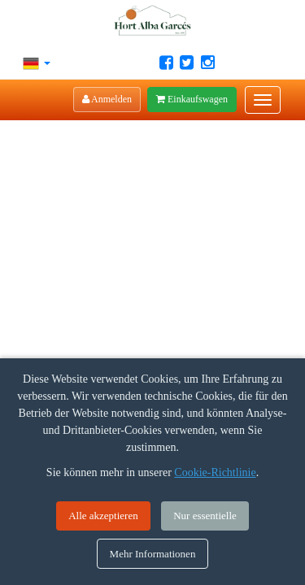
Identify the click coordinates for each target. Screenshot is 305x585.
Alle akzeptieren (103, 515)
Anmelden (107, 99)
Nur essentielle (205, 515)
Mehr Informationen (153, 554)
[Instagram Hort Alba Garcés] (208, 63)
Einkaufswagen (192, 99)
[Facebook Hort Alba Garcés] (166, 63)
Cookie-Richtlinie (214, 472)
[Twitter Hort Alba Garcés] (187, 63)
